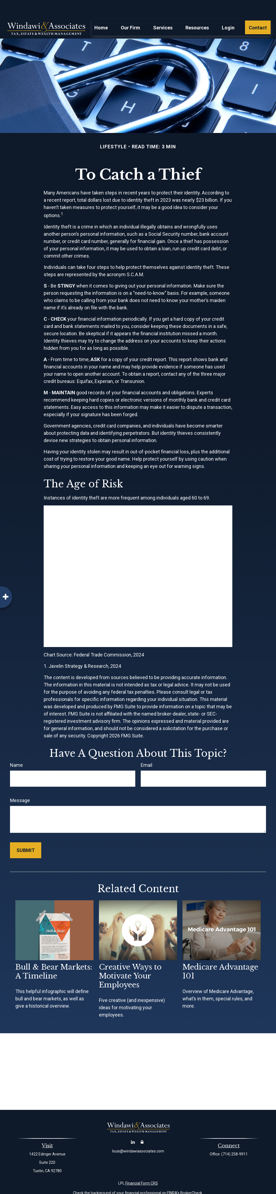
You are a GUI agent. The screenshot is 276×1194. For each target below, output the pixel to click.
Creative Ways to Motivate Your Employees (130, 959)
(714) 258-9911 (234, 1138)
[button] (101, 11)
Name (16, 749)
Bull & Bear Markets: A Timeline (53, 955)
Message (20, 784)
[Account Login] (142, 1125)
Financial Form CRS (141, 1167)
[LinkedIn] (133, 1125)
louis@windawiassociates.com (138, 1135)
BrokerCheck (191, 1177)
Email (146, 749)
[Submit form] (25, 834)
